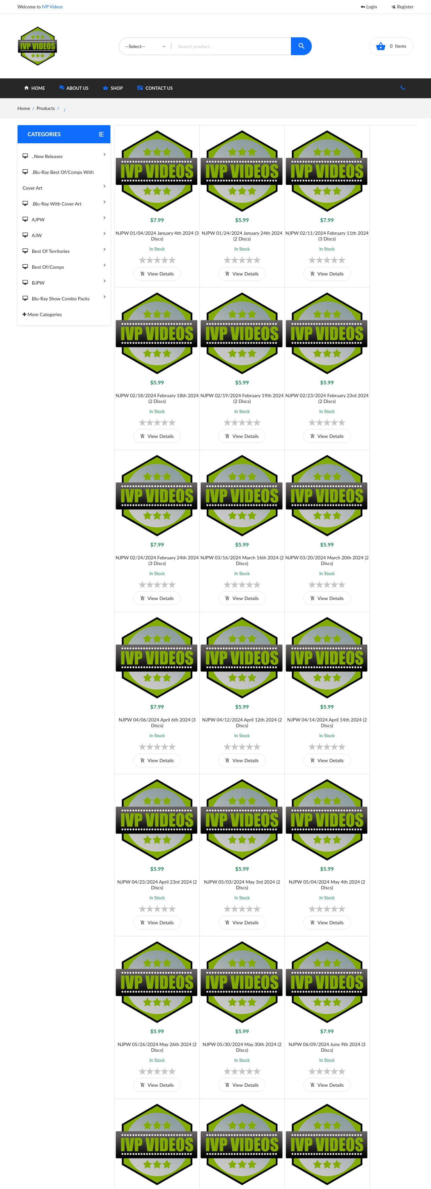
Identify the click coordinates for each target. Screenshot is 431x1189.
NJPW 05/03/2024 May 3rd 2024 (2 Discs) (228, 685)
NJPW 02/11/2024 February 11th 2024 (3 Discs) (303, 226)
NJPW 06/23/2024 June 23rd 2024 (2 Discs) (304, 838)
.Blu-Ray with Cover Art (64, 202)
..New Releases (64, 154)
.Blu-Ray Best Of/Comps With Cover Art (64, 180)
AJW (64, 233)
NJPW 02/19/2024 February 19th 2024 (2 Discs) (152, 379)
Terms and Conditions (174, 1113)
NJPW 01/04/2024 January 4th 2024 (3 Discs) (152, 226)
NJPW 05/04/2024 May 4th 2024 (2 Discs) (303, 685)
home (34, 88)
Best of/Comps (64, 265)
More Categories (42, 314)
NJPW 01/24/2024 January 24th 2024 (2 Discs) (228, 226)
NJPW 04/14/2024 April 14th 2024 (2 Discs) (379, 532)
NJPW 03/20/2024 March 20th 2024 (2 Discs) (153, 532)
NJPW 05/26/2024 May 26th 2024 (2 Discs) (379, 685)
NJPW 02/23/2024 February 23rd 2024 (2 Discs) (228, 379)
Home (242, 1113)
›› (283, 1072)
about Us (74, 88)
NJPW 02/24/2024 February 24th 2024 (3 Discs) (303, 379)
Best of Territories (64, 249)
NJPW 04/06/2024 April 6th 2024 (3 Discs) (228, 532)
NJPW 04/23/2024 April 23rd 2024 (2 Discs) (152, 685)
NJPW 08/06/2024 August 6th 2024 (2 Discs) (304, 991)
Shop (241, 1124)
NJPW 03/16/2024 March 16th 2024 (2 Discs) (379, 379)
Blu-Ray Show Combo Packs (64, 296)
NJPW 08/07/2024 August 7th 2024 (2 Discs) (379, 991)
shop (113, 88)
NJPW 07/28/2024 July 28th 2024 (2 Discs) (152, 991)
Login (369, 6)
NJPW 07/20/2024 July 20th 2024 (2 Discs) (379, 838)
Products (46, 108)
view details (152, 264)
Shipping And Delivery (175, 1124)
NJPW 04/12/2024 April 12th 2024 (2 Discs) (304, 532)
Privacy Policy (166, 1135)
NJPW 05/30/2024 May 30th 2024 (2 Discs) (152, 838)
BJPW (64, 281)
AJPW (64, 217)
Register (402, 6)
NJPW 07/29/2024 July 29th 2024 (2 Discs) (228, 991)
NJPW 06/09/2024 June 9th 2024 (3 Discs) (228, 838)
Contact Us (155, 88)
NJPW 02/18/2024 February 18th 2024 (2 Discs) (379, 226)
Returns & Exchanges (174, 1146)
